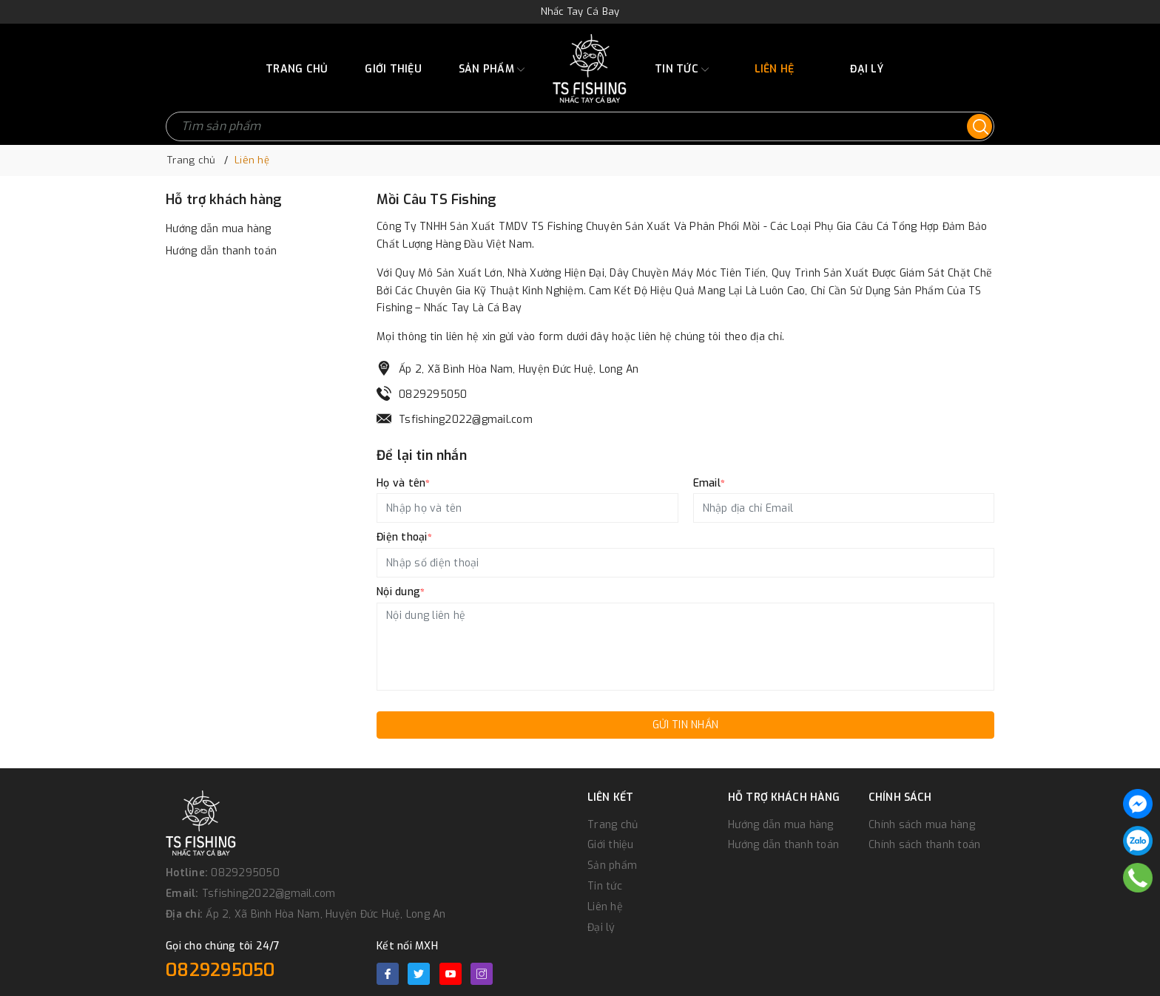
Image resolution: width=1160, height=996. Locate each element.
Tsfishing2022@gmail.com (466, 420)
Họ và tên (404, 483)
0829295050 (433, 394)
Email (709, 483)
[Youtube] (450, 974)
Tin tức (682, 69)
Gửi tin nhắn (685, 725)
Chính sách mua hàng (922, 825)
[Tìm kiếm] (979, 126)
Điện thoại (404, 537)
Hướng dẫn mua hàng (219, 229)
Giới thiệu (393, 69)
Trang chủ (297, 69)
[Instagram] (482, 974)
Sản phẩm (492, 69)
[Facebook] (388, 974)
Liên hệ (775, 69)
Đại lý (866, 69)
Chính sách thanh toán (924, 845)
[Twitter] (419, 974)
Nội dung (401, 592)
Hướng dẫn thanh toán (221, 251)
